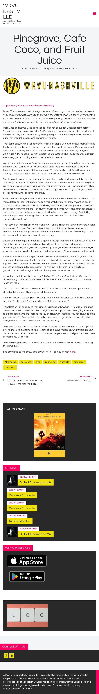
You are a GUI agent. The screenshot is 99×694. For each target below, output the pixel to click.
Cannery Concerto (22, 495)
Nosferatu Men (19, 521)
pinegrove (10, 367)
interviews (50, 362)
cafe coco (26, 362)
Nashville (64, 362)
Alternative (10, 362)
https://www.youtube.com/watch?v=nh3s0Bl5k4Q (28, 105)
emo (38, 362)
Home (24, 68)
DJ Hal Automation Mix (35, 482)
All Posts (33, 68)
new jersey (79, 362)
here (79, 122)
